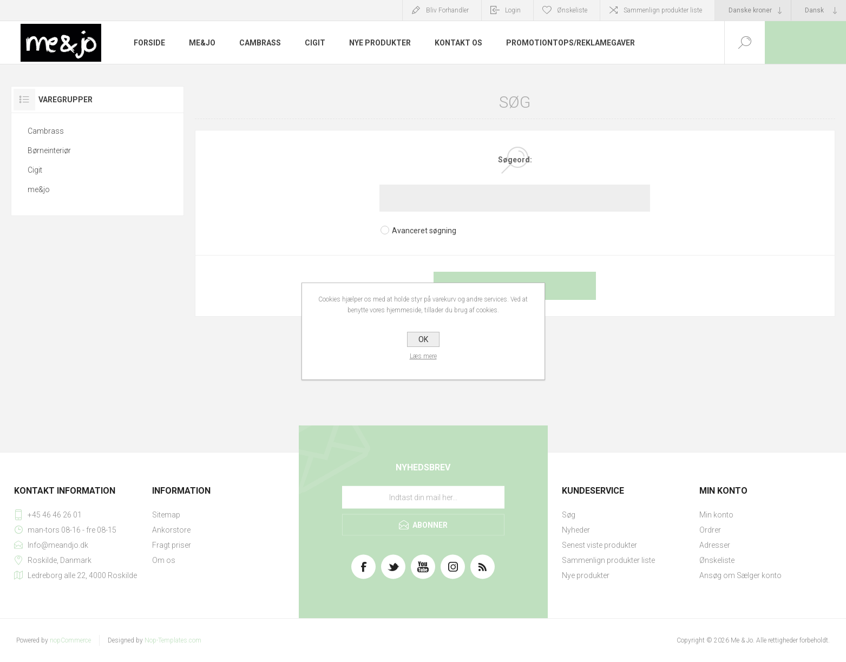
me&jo (39, 189)
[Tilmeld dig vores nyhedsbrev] (423, 497)
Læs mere (423, 356)
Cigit (35, 170)
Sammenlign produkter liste (663, 10)
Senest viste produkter (599, 545)
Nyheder (576, 530)
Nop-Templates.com (173, 640)
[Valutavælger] (753, 10)
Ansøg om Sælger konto (740, 575)
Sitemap (166, 514)
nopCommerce (70, 640)
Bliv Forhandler (447, 10)
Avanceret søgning (424, 230)
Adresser (714, 545)
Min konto (716, 514)
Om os (163, 560)
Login (513, 10)
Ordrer (710, 530)
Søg (568, 514)
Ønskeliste (716, 560)
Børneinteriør (49, 150)
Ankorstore (171, 530)
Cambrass (46, 131)
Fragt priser (171, 545)
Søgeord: (515, 159)
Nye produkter (585, 575)
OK (423, 339)
